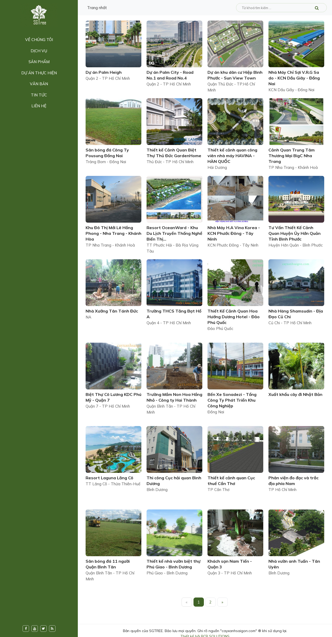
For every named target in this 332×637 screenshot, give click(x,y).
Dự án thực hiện (39, 72)
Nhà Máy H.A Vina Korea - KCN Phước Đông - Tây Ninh (234, 233)
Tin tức (39, 94)
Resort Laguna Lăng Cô (109, 477)
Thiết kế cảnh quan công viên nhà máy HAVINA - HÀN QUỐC (232, 155)
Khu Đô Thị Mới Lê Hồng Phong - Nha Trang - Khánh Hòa (113, 233)
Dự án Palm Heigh (104, 72)
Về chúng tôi (39, 39)
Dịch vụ (39, 50)
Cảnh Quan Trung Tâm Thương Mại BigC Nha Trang (291, 155)
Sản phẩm (39, 61)
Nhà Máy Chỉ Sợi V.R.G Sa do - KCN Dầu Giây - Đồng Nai (294, 78)
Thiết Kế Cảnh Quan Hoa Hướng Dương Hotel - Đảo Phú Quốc (234, 316)
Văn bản (39, 83)
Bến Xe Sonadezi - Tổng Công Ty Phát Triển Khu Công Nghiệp (232, 400)
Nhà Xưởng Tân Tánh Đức (112, 311)
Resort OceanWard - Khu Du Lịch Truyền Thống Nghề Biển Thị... (174, 233)
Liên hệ (38, 105)
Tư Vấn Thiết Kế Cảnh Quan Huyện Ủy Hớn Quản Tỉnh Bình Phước (294, 233)
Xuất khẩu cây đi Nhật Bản (295, 394)
